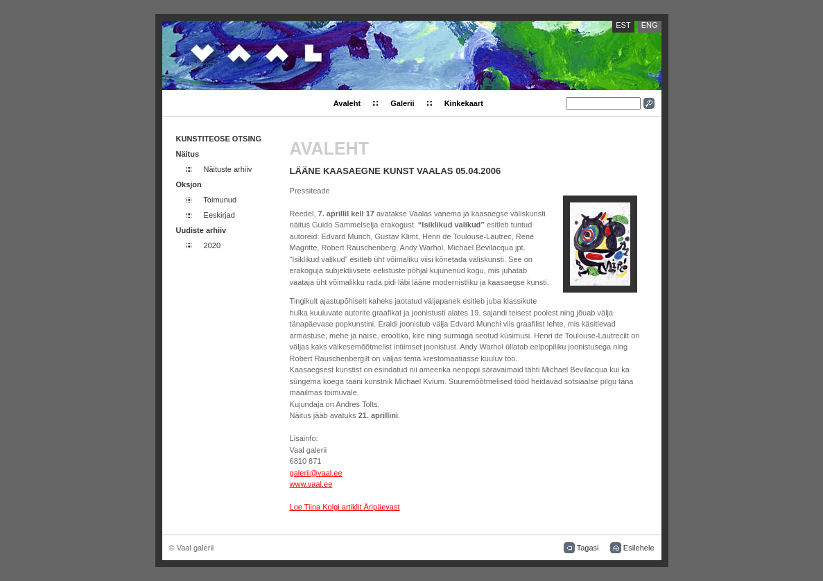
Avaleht (347, 103)
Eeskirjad (219, 215)
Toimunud (219, 200)
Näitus (188, 154)
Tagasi (588, 548)
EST (623, 25)
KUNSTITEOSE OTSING (218, 139)
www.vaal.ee (311, 484)
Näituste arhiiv (228, 169)
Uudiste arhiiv (201, 230)
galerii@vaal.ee (316, 473)
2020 (212, 245)
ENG (649, 25)
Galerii (402, 103)
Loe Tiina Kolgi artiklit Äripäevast (345, 507)
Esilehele (639, 548)
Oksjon (189, 184)
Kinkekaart (463, 103)
